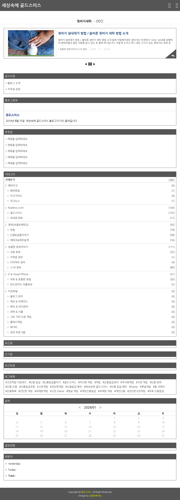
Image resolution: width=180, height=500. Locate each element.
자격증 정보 (92, 257)
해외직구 (91, 185)
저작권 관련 (14, 89)
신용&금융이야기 (92, 235)
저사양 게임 (86, 382)
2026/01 (90, 407)
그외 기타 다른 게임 (92, 317)
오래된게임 (42, 391)
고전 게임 (142, 382)
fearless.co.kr (91, 207)
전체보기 (90, 180)
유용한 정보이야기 (91, 247)
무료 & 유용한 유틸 (92, 279)
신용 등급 (35, 382)
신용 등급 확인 (119, 386)
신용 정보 (156, 382)
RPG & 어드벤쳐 (92, 306)
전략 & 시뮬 (92, 311)
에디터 (92, 327)
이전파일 (91, 291)
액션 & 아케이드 (92, 301)
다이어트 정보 (92, 262)
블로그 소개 (14, 83)
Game (134, 386)
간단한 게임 (26, 391)
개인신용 (120, 391)
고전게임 (43, 386)
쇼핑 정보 (92, 252)
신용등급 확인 (74, 386)
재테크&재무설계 (92, 240)
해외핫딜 (92, 190)
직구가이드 (92, 196)
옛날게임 (146, 386)
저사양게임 (128, 382)
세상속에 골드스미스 (21, 5)
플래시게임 (92, 322)
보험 (92, 230)
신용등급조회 (28, 386)
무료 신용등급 (156, 391)
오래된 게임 (105, 391)
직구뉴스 (92, 201)
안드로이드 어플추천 (92, 284)
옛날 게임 (73, 391)
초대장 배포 (92, 218)
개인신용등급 (89, 391)
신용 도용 (12, 386)
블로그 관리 (92, 296)
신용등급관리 (111, 382)
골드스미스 (92, 213)
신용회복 (11, 391)
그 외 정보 (92, 267)
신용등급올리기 (52, 382)
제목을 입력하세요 (17, 139)
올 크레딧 (159, 386)
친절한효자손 (95, 496)
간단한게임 (57, 386)
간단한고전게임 (137, 391)
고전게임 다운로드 (17, 382)
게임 (98, 382)
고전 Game (57, 391)
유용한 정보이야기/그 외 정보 (72, 49)
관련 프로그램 (92, 332)
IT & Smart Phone (91, 274)
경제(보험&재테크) (91, 224)
